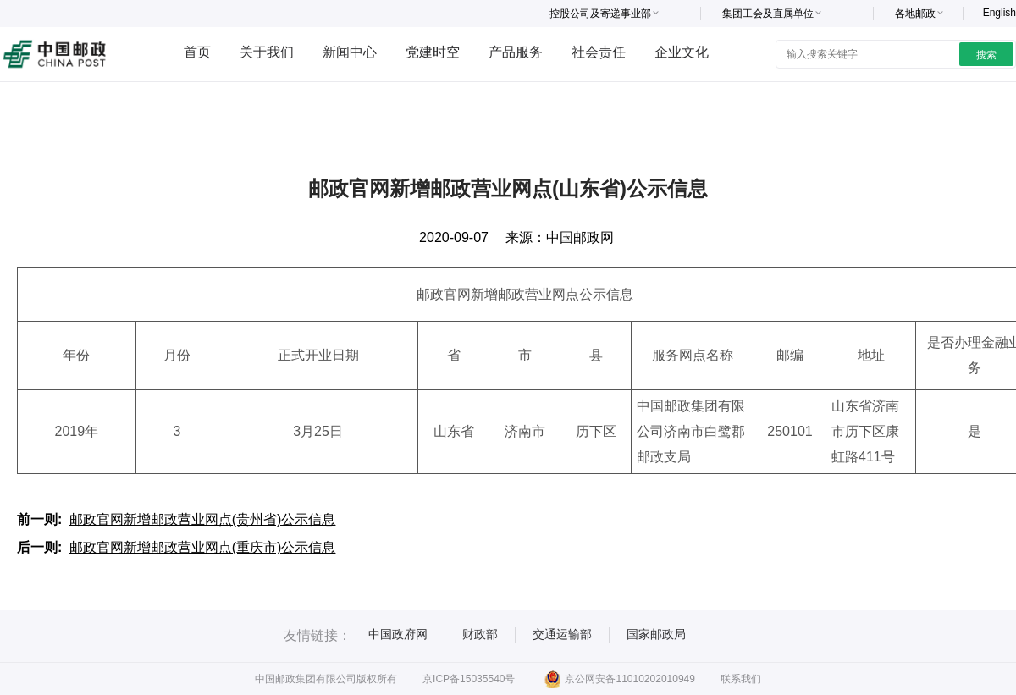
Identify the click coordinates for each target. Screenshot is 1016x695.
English (999, 13)
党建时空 (433, 52)
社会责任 (599, 52)
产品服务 (516, 52)
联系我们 (741, 679)
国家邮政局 (656, 634)
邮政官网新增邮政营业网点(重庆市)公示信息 (202, 547)
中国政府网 (398, 634)
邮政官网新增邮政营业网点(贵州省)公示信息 (202, 519)
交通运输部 (562, 634)
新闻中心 (350, 52)
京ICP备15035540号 (468, 679)
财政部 (480, 634)
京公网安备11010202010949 (619, 679)
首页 (197, 52)
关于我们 (267, 52)
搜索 (986, 55)
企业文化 (681, 52)
